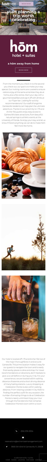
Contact (38, 460)
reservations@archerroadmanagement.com (23, 441)
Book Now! (26, 4)
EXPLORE (23, 27)
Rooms (13, 460)
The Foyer (30, 460)
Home (8, 460)
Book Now (23, 70)
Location (21, 460)
